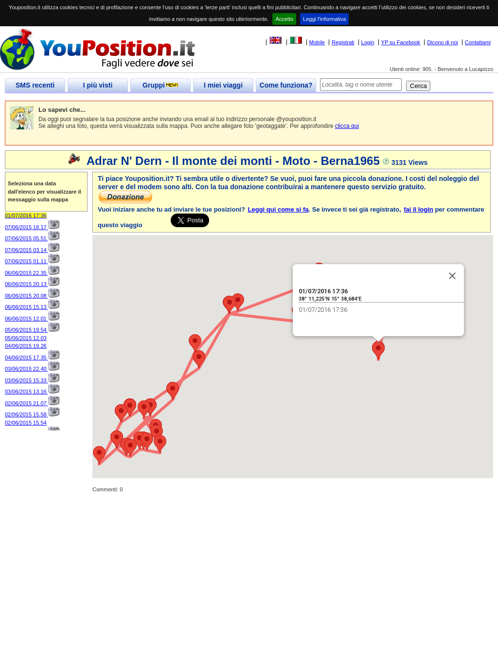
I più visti (98, 85)
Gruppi (160, 85)
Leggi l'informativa (324, 19)
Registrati (343, 42)
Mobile (317, 42)
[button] (195, 343)
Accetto (284, 19)
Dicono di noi (442, 42)
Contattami (478, 42)
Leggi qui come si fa (278, 209)
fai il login (418, 209)
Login (367, 42)
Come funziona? (286, 85)
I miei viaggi (223, 85)
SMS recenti (35, 85)
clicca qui (347, 126)
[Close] (452, 275)
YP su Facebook (401, 42)
